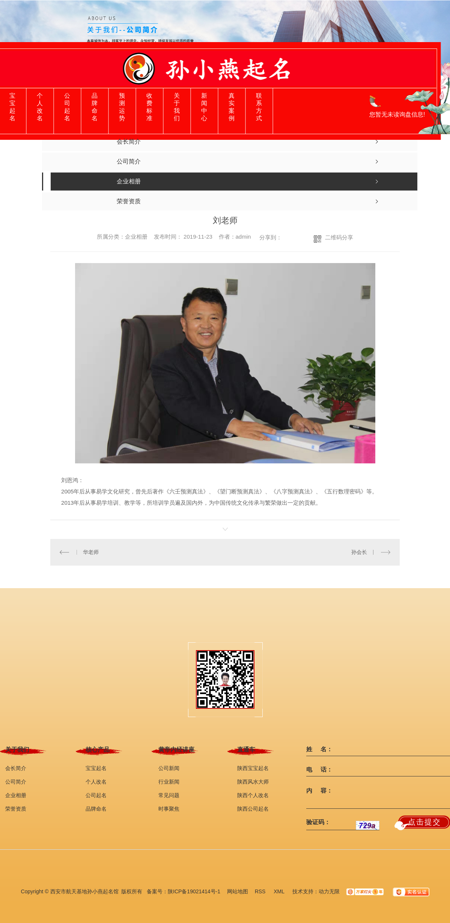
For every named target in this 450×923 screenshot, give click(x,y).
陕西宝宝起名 (253, 768)
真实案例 (232, 106)
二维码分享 (339, 237)
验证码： (318, 822)
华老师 (91, 552)
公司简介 (15, 782)
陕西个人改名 (253, 795)
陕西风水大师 (253, 782)
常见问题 (168, 795)
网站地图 (237, 891)
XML (280, 891)
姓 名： (319, 749)
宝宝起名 (12, 106)
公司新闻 (168, 768)
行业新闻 (168, 782)
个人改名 (40, 106)
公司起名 (67, 106)
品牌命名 (95, 106)
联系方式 (259, 106)
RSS (261, 891)
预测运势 (122, 106)
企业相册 (15, 795)
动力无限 (329, 891)
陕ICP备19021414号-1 (194, 891)
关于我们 (177, 106)
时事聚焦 (168, 809)
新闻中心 (204, 106)
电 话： (319, 770)
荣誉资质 (15, 809)
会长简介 (15, 768)
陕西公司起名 (253, 809)
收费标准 (149, 106)
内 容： (319, 791)
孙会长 (359, 552)
